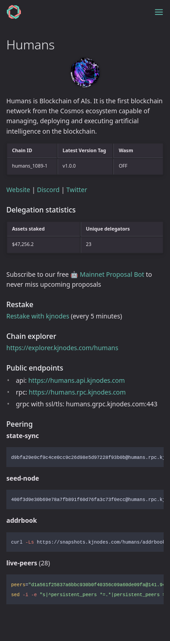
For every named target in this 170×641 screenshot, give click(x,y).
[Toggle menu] (159, 12)
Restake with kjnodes (37, 316)
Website (18, 189)
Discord (48, 189)
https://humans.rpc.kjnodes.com (77, 392)
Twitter (76, 189)
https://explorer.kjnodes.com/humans (62, 347)
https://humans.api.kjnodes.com (76, 380)
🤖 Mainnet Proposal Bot (107, 274)
